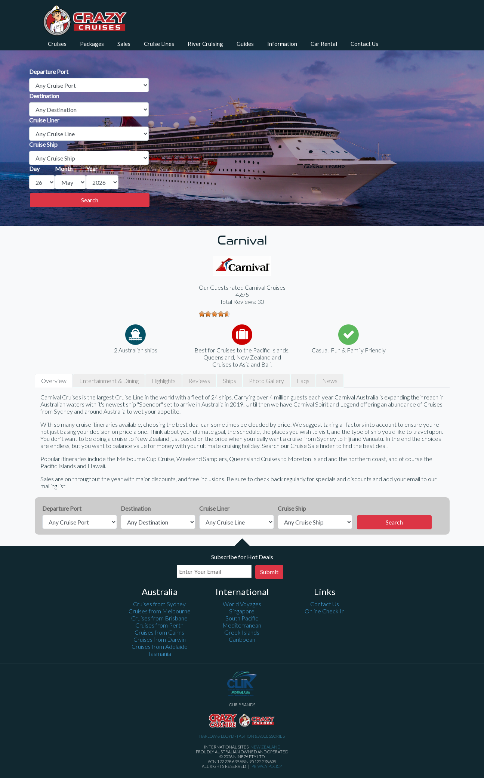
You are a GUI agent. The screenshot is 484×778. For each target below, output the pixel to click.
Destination (44, 95)
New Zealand (265, 746)
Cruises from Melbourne (160, 610)
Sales (123, 43)
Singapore (242, 610)
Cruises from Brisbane (159, 618)
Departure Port (48, 71)
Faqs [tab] (303, 380)
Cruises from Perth (159, 625)
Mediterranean (241, 625)
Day (34, 168)
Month (64, 168)
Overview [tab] (54, 380)
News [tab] (329, 380)
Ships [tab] (229, 380)
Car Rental (324, 43)
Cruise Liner (44, 120)
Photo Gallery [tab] (266, 380)
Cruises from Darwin (159, 639)
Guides (245, 43)
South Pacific (241, 618)
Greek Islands (241, 632)
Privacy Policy (267, 766)
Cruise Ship (43, 144)
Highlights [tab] (163, 380)
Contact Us (364, 43)
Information (282, 43)
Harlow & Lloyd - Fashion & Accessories (242, 736)
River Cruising (205, 43)
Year (92, 168)
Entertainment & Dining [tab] (109, 380)
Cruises (57, 43)
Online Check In (325, 610)
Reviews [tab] (199, 380)
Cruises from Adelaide (160, 646)
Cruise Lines (159, 43)
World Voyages (242, 603)
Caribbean (242, 639)
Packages (92, 43)
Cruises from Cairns (159, 632)
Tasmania (159, 653)
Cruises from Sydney (159, 603)
